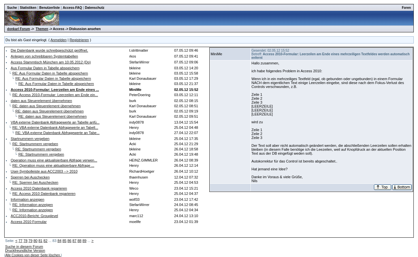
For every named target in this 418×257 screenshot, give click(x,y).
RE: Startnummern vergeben (35, 144)
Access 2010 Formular (29, 222)
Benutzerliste (49, 7)
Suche (12, 7)
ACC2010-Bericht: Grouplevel (34, 216)
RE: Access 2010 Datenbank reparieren (43, 194)
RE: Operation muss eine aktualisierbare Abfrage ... (53, 165)
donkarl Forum (18, 29)
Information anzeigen (27, 199)
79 (30, 241)
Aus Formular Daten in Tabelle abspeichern (45, 68)
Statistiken (28, 7)
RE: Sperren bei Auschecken (35, 182)
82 (45, 241)
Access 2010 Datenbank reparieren (39, 188)
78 (25, 241)
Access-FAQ (72, 7)
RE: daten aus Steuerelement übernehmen (46, 106)
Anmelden (58, 40)
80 (35, 241)
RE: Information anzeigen (32, 205)
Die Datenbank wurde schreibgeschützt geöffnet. (49, 50)
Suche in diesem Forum (24, 246)
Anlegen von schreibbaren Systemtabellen (44, 56)
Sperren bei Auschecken (30, 177)
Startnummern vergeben (30, 139)
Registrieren (79, 40)
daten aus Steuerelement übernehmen (41, 101)
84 (59, 241)
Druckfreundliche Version (25, 250)
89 (84, 241)
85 (64, 241)
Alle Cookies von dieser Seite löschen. (33, 255)
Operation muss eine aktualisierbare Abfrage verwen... (54, 160)
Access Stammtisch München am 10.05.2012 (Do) (51, 62)
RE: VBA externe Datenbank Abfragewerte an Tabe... (57, 133)
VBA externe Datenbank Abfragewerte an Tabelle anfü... (55, 122)
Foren (406, 7)
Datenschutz (94, 7)
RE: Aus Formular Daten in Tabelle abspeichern (50, 73)
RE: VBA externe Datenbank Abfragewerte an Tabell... (55, 127)
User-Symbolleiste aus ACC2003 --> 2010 (44, 171)
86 (70, 241)
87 (74, 241)
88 (79, 241)
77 (20, 241)
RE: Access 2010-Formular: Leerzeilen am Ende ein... (55, 95)
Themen (42, 29)
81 (40, 241)
